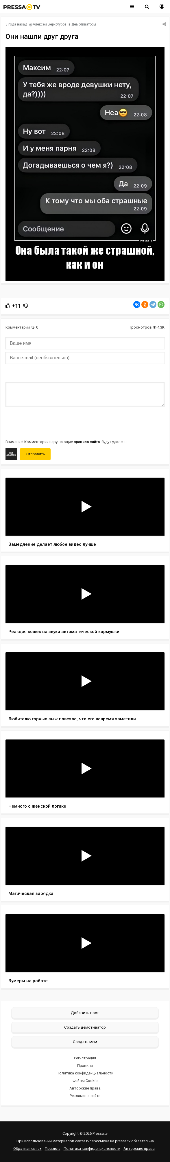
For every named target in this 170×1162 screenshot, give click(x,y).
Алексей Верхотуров (49, 24)
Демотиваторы (83, 24)
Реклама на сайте (85, 1096)
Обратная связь (27, 1148)
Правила (85, 1065)
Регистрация (85, 1058)
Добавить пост (85, 1012)
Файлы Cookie (85, 1080)
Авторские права (85, 1088)
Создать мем (85, 1041)
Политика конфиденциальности (85, 1073)
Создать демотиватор (85, 1027)
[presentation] (49, 422)
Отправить (35, 454)
